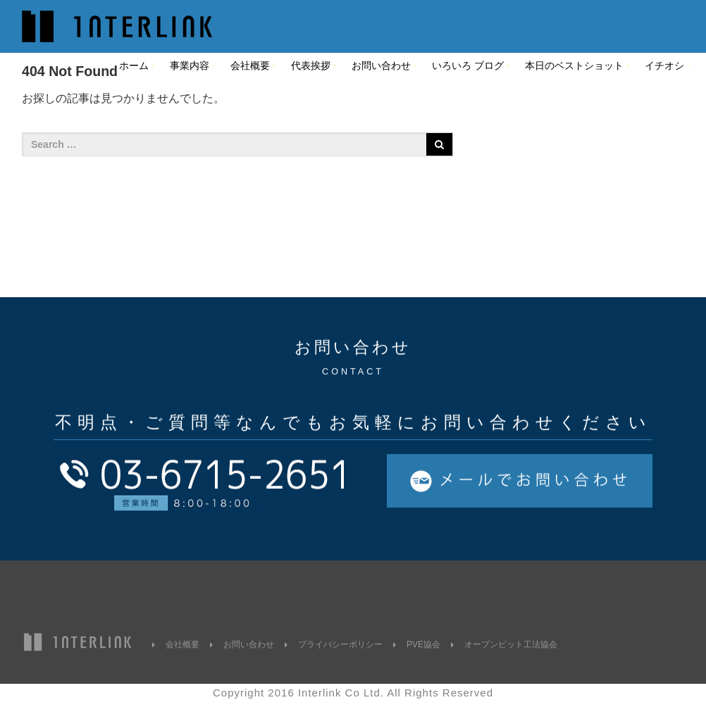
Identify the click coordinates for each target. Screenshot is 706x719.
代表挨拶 (310, 65)
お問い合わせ (381, 65)
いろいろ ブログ (468, 65)
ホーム (134, 65)
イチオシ (664, 65)
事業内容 (189, 65)
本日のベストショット (574, 65)
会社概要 (250, 65)
